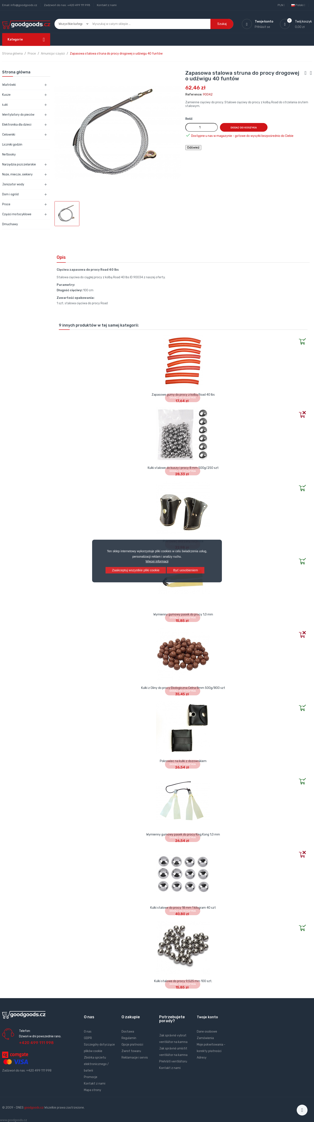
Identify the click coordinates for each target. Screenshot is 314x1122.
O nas (87, 1031)
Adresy (202, 1057)
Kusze (6, 95)
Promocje (90, 1077)
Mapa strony (92, 1090)
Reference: (193, 94)
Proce (6, 204)
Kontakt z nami (107, 5)
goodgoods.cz (34, 1107)
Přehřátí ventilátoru (173, 1061)
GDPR (88, 1038)
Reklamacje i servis (135, 1057)
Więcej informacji (157, 561)
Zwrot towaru (131, 1051)
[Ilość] (201, 127)
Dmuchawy (10, 224)
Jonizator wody (13, 184)
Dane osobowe (207, 1031)
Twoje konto (207, 1017)
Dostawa (128, 1031)
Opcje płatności (132, 1044)
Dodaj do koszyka (244, 127)
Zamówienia (205, 1038)
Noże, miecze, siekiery (17, 174)
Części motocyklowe (16, 214)
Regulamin (129, 1038)
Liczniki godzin (12, 144)
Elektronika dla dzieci (16, 124)
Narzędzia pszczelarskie (19, 164)
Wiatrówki (9, 85)
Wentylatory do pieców (18, 115)
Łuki (5, 105)
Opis (61, 257)
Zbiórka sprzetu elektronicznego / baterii (96, 1064)
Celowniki (8, 134)
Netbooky (9, 154)
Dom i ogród (10, 194)
